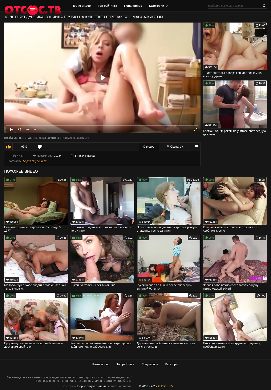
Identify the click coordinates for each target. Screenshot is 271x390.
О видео (148, 146)
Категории (156, 5)
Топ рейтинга (107, 5)
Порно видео (81, 5)
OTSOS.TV (165, 386)
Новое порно (100, 364)
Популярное (133, 5)
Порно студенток (34, 161)
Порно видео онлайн (91, 386)
